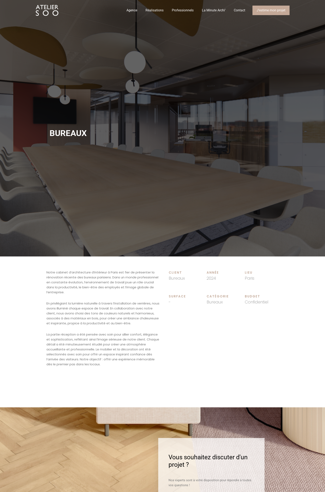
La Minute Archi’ (214, 10)
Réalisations (155, 10)
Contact (239, 10)
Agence (131, 10)
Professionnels (183, 10)
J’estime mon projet (271, 10)
